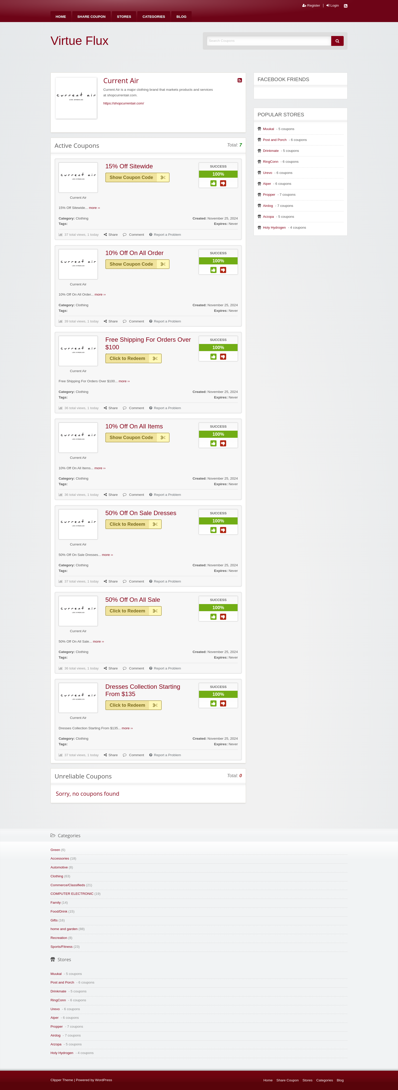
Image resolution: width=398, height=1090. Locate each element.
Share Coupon (91, 17)
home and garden (64, 929)
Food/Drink (59, 911)
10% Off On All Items (134, 426)
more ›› (94, 208)
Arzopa (268, 217)
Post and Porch (275, 140)
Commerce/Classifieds (68, 885)
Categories (153, 17)
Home (61, 17)
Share (111, 235)
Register (311, 5)
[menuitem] (61, 16)
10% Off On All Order (134, 252)
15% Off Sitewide (129, 166)
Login (332, 5)
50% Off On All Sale (132, 599)
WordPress (103, 1080)
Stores (124, 17)
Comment (133, 235)
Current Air (78, 197)
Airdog (268, 206)
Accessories (60, 858)
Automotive (59, 867)
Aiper (267, 184)
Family (56, 902)
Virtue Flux (80, 40)
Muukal (268, 129)
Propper (269, 194)
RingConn (270, 162)
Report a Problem (165, 235)
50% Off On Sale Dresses (140, 513)
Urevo (267, 173)
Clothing (82, 218)
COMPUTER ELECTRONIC (72, 894)
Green (55, 850)
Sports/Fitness (62, 947)
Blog (181, 17)
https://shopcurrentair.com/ (123, 103)
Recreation (59, 938)
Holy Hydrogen (274, 227)
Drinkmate (271, 151)
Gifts (54, 920)
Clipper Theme (62, 1080)
